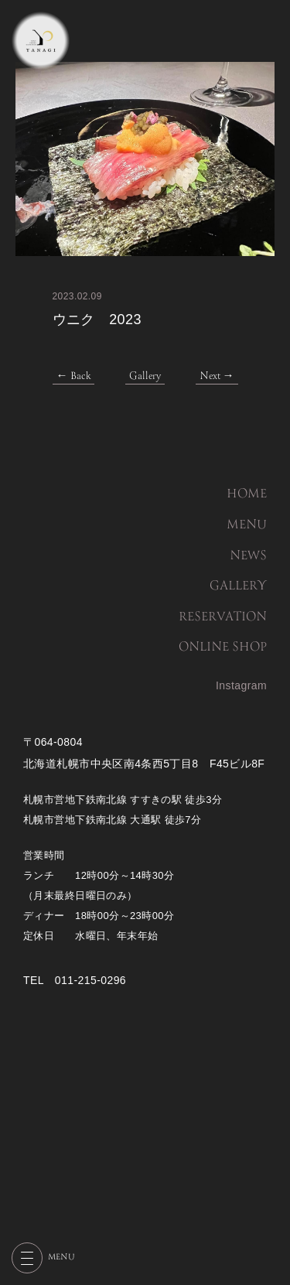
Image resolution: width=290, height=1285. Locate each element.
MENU (247, 525)
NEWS (248, 556)
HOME (247, 494)
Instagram (241, 685)
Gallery (145, 376)
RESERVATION (223, 617)
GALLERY (238, 586)
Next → (217, 376)
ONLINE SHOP (223, 647)
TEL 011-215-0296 (74, 980)
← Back (73, 376)
